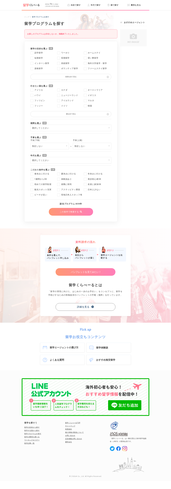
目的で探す (74, 5)
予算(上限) (77, 140)
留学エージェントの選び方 (64, 347)
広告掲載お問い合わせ (73, 439)
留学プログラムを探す (32, 434)
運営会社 (68, 442)
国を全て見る (71, 114)
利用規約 (68, 429)
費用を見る (134, 5)
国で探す (113, 5)
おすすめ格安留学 (105, 359)
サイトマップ (70, 426)
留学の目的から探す (32, 427)
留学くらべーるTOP (72, 423)
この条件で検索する (69, 212)
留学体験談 (102, 347)
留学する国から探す (32, 430)
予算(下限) (35, 140)
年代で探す (94, 5)
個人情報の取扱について (74, 432)
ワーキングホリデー (32, 440)
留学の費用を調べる (32, 437)
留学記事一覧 (29, 443)
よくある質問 (57, 359)
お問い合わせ (70, 435)
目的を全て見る (70, 77)
